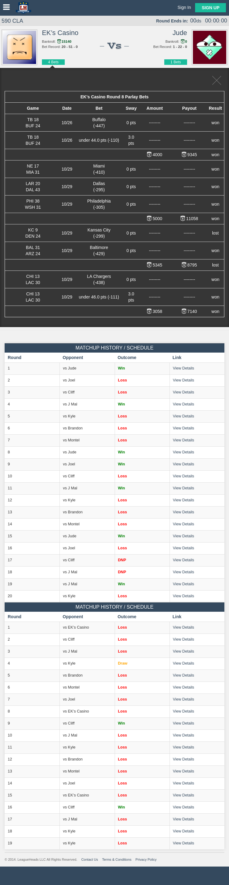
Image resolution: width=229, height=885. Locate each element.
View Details (183, 368)
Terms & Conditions (116, 859)
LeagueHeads (23, 8)
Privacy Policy (146, 859)
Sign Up (210, 7)
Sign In (184, 7)
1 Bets (175, 62)
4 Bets (53, 62)
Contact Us (89, 859)
